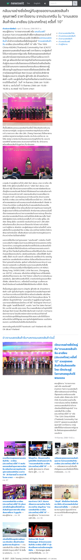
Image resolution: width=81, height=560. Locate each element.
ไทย (28, 3)
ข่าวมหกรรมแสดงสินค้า (67, 36)
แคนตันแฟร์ (39, 31)
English (37, 3)
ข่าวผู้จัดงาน (63, 44)
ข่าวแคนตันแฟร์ (64, 41)
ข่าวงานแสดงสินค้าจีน (67, 33)
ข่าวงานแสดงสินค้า (65, 38)
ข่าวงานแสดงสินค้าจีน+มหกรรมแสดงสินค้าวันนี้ (28, 338)
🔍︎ (75, 3)
